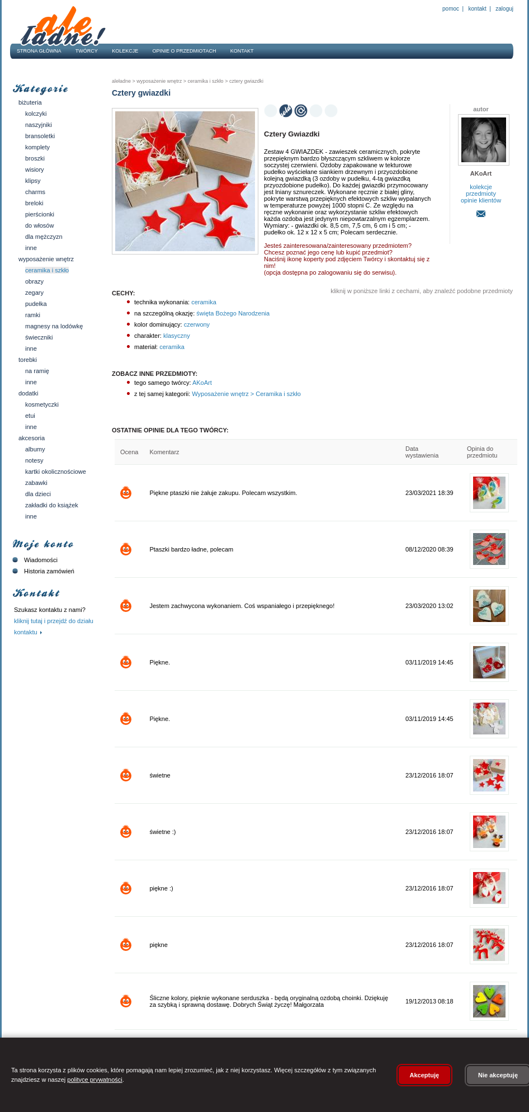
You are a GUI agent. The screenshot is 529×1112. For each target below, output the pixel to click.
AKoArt (201, 382)
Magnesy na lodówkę (54, 326)
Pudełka (36, 303)
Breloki (34, 203)
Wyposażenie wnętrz (46, 259)
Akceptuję (425, 1075)
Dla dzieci (38, 494)
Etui (30, 415)
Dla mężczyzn (44, 236)
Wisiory (34, 169)
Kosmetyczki (42, 404)
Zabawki (36, 482)
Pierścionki (39, 214)
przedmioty (481, 193)
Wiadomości (34, 560)
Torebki (27, 359)
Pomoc (450, 9)
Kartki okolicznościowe (55, 471)
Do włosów (39, 225)
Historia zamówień (42, 571)
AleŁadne (121, 81)
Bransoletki (40, 136)
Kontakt (478, 9)
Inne (31, 247)
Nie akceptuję (498, 1075)
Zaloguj (503, 9)
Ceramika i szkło (47, 270)
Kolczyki (36, 113)
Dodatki (28, 393)
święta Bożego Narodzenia (233, 313)
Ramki (32, 315)
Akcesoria (31, 438)
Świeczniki (39, 337)
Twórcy (86, 51)
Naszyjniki (38, 124)
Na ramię (37, 370)
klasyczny (176, 335)
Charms (35, 192)
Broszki (35, 158)
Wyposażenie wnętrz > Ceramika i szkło (245, 393)
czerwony (197, 324)
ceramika (203, 302)
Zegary (34, 292)
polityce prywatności (94, 1079)
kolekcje (481, 186)
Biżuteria (30, 102)
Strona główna (39, 51)
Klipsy (33, 180)
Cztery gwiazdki (245, 81)
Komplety (37, 147)
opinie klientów (481, 200)
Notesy (34, 460)
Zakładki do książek (51, 505)
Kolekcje (125, 51)
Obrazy (34, 281)
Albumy (35, 449)
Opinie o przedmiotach (184, 51)
